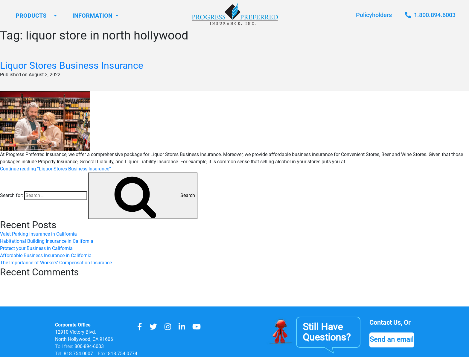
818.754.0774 (122, 353)
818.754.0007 (78, 353)
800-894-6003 (89, 346)
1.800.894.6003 (430, 15)
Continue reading (55, 169)
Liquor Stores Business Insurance (71, 65)
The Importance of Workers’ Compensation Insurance (56, 263)
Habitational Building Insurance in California (46, 241)
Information (92, 15)
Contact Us (385, 322)
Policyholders (374, 15)
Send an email (392, 339)
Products (31, 15)
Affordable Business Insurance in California (46, 255)
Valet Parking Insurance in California (38, 234)
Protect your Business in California (36, 248)
